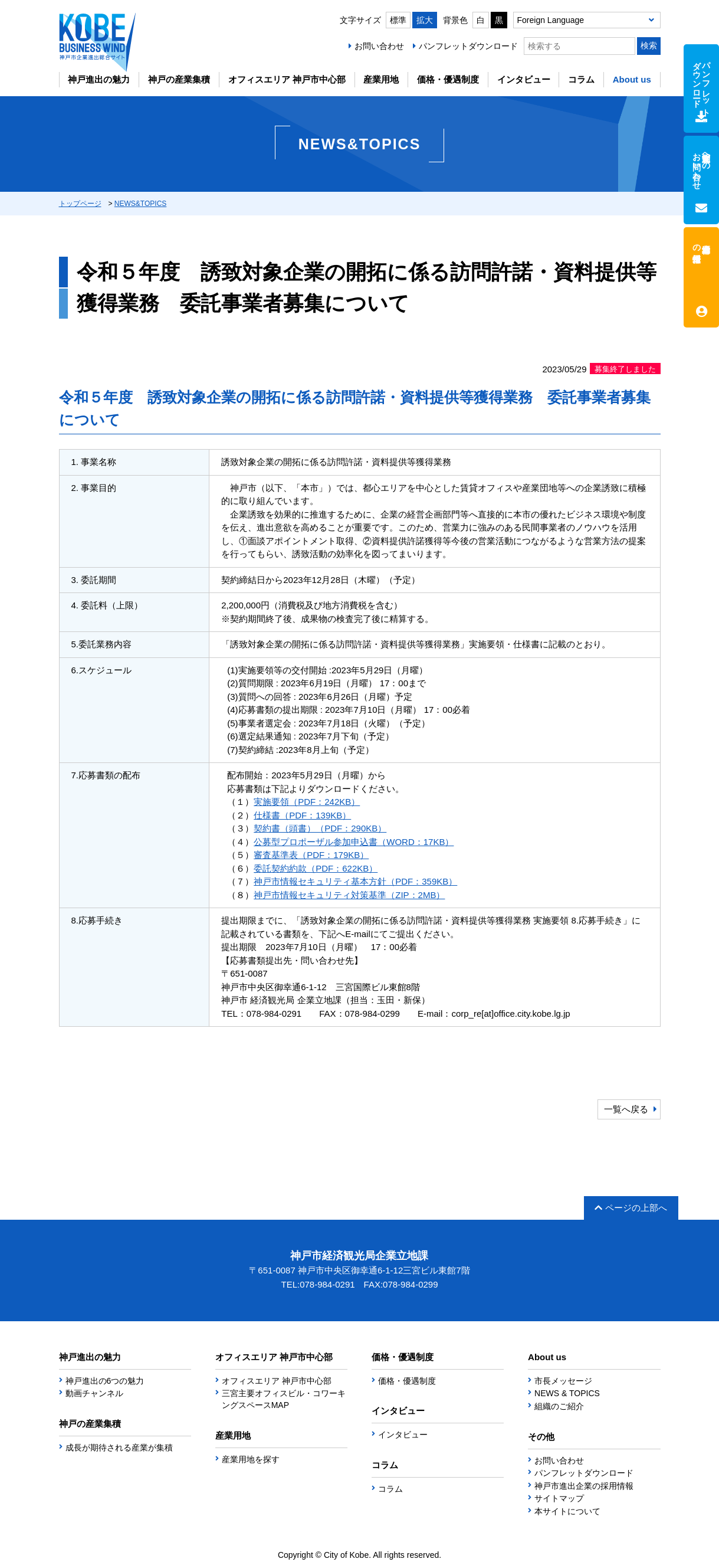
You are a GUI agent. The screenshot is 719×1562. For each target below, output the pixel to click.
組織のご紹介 (559, 1406)
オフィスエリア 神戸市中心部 (287, 79)
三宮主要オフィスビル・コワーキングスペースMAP (284, 1399)
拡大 (424, 20)
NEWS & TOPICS (567, 1393)
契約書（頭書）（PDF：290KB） (320, 828)
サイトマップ (559, 1498)
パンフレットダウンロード (468, 46)
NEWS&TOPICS (140, 203)
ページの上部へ (631, 1208)
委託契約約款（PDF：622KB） (315, 868)
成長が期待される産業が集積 (119, 1447)
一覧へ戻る (626, 1109)
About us (632, 79)
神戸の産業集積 (179, 79)
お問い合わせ (379, 46)
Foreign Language (551, 20)
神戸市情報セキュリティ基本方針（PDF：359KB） (355, 881)
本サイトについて (567, 1511)
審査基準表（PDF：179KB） (311, 855)
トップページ (80, 203)
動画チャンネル (94, 1393)
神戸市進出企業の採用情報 (583, 1486)
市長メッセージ (563, 1381)
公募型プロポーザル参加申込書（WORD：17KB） (354, 842)
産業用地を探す (251, 1459)
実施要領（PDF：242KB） (307, 802)
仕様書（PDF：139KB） (302, 815)
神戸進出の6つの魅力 (105, 1381)
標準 (398, 20)
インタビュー (523, 79)
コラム (581, 79)
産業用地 (381, 79)
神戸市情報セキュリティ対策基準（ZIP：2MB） (349, 895)
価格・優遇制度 (448, 79)
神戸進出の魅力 (99, 79)
